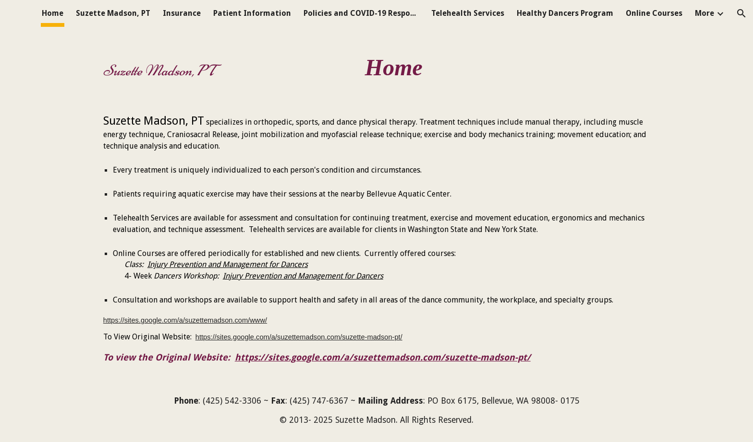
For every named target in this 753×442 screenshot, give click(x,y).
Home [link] (52, 13)
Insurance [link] (182, 13)
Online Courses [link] (654, 13)
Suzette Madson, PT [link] (113, 13)
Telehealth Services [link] (467, 13)
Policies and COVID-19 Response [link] (361, 13)
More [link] (704, 13)
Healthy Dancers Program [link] (565, 13)
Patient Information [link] (252, 13)
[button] (741, 13)
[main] (376, 63)
